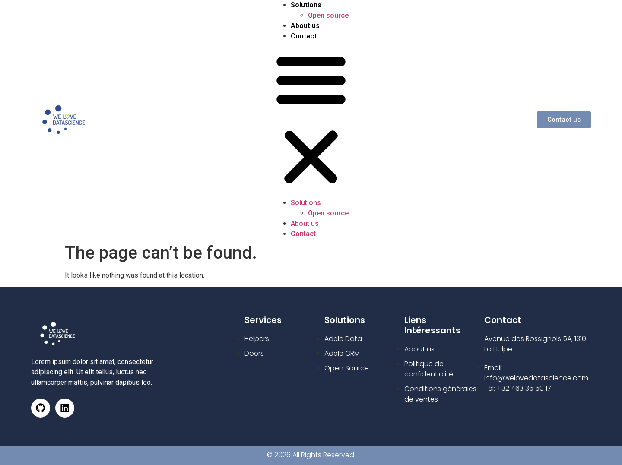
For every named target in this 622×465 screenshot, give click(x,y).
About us (305, 26)
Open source (328, 15)
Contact (304, 36)
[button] (311, 119)
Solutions (306, 5)
